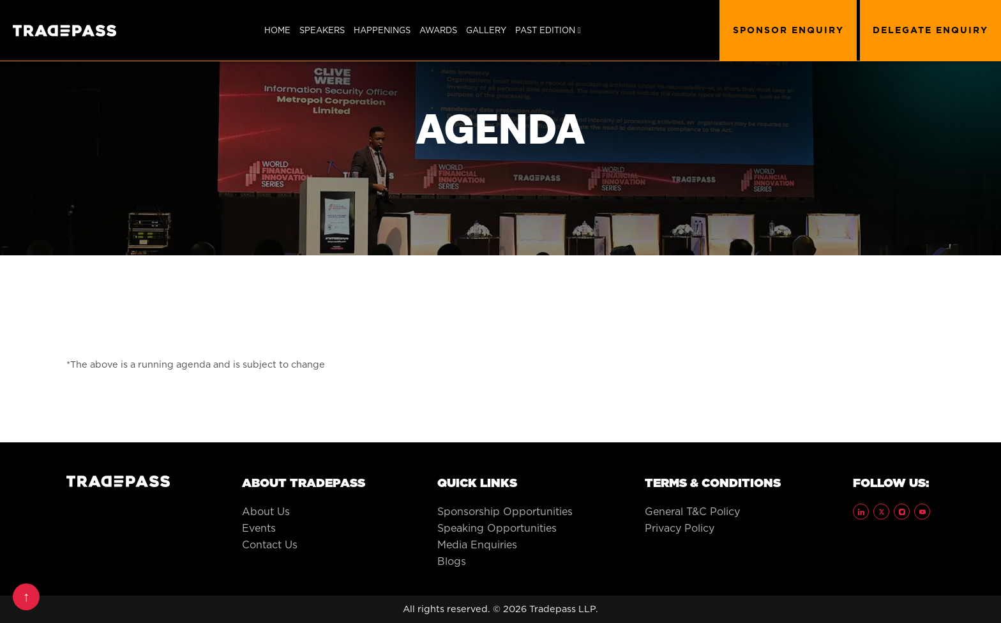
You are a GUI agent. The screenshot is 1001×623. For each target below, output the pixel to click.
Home (277, 30)
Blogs (451, 561)
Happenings (382, 30)
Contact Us (269, 544)
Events (259, 528)
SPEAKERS (322, 30)
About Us (266, 511)
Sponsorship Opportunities (505, 511)
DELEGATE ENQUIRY (930, 30)
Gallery (486, 30)
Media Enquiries (477, 544)
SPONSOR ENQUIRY (788, 30)
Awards (438, 30)
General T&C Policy (692, 511)
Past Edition (548, 30)
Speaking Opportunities (497, 528)
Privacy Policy (679, 528)
